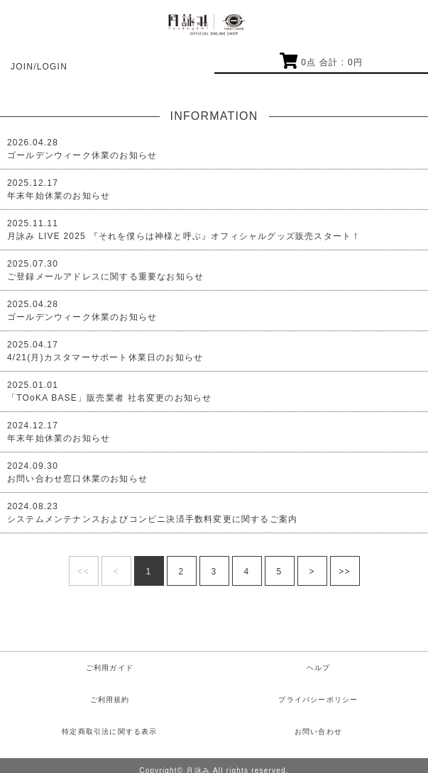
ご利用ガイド (109, 668)
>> (344, 572)
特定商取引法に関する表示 (109, 731)
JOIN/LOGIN (39, 67)
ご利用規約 (110, 700)
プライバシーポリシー (318, 700)
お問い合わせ (318, 731)
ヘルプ (319, 668)
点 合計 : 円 (321, 62)
